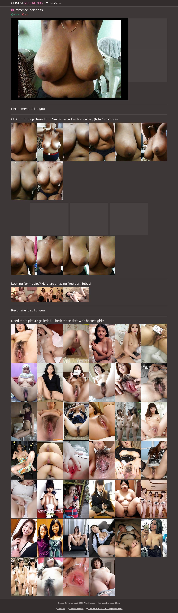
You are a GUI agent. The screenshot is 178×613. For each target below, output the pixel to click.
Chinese (27, 3)
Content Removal (76, 608)
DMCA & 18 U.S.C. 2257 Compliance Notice (104, 608)
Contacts (60, 608)
